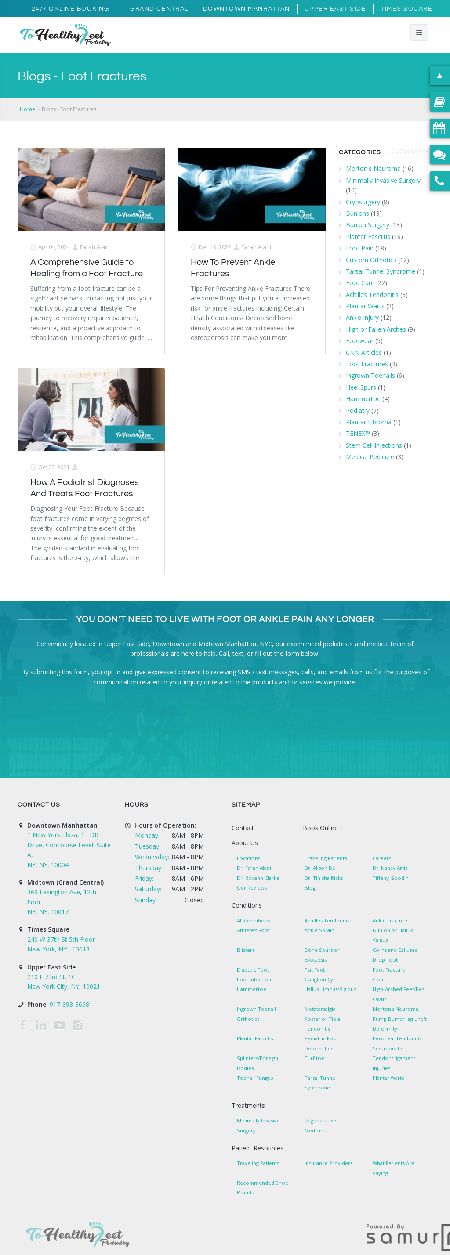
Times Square (406, 9)
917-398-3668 (69, 1004)
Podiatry (358, 410)
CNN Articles (364, 352)
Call (224, 653)
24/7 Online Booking (70, 9)
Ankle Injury (362, 317)
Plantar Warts (365, 306)
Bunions (357, 213)
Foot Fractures (367, 364)
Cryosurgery (363, 202)
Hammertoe (363, 398)
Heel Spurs (361, 387)
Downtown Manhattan (246, 9)
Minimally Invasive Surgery (383, 180)
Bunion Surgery (367, 225)
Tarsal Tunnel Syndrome (380, 271)
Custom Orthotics (371, 260)
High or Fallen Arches (376, 329)
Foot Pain (360, 248)
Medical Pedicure (370, 456)
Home (27, 109)
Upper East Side (336, 9)
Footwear (360, 340)
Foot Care (360, 282)
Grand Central (159, 9)
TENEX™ (358, 433)
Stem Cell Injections (374, 445)
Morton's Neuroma (373, 168)
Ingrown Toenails (370, 375)
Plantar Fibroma (369, 422)
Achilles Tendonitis (372, 294)
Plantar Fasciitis (368, 236)
